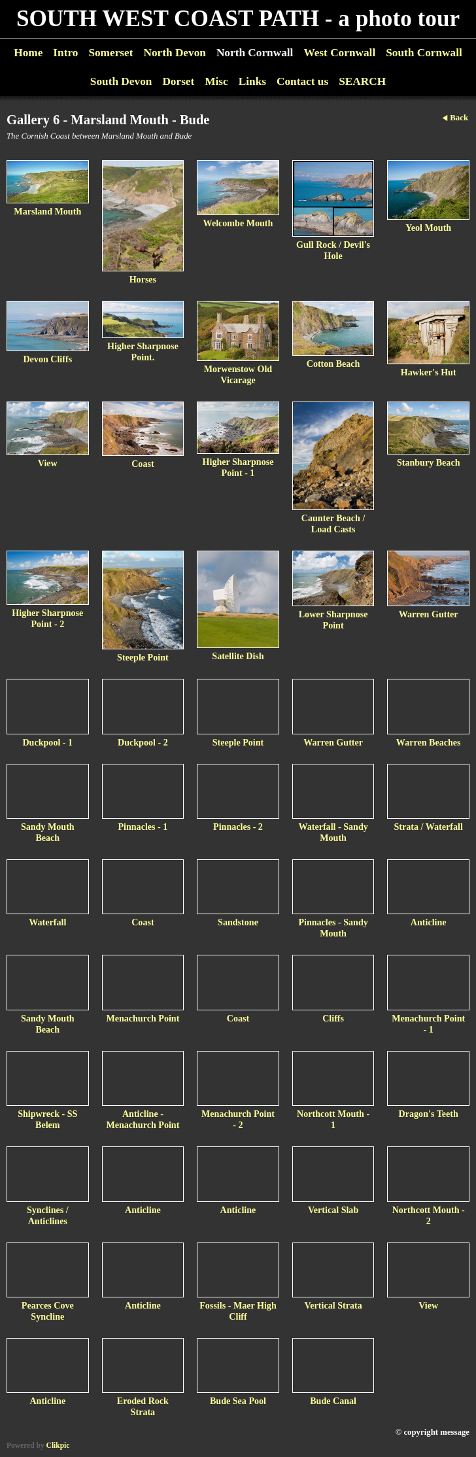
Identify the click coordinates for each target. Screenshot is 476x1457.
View (48, 463)
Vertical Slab (333, 1210)
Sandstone (238, 922)
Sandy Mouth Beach (48, 832)
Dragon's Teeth (428, 1113)
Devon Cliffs (47, 359)
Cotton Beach (333, 363)
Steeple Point (143, 657)
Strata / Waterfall (428, 826)
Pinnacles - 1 (142, 826)
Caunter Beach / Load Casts (333, 523)
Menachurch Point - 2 (238, 1119)
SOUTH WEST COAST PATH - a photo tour (238, 18)
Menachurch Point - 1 (428, 1024)
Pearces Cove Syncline (48, 1311)
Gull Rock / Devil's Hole (333, 250)
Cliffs (333, 1018)
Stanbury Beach (428, 462)
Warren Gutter (428, 614)
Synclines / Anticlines (48, 1215)
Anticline (429, 922)
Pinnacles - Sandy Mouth (332, 927)
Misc (216, 81)
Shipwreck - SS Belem (47, 1119)
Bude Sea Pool (238, 1401)
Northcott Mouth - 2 (428, 1215)
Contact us (302, 81)
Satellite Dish (238, 656)
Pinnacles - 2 (238, 826)
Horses (142, 279)
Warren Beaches (428, 742)
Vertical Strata (333, 1305)
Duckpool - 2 (143, 742)
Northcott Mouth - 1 (333, 1119)
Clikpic (58, 1445)
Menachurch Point (142, 1018)
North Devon (174, 52)
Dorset (178, 81)
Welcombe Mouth (238, 223)
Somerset (110, 52)
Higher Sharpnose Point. (142, 351)
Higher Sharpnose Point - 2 (47, 618)
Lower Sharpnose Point (333, 619)
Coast (142, 463)
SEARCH (362, 81)
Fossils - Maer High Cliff (237, 1311)
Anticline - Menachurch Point (142, 1119)
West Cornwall (339, 52)
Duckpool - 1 (47, 742)
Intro (65, 52)
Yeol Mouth (428, 227)
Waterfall (47, 922)
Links (252, 81)
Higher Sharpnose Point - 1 (238, 467)
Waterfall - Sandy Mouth (332, 832)
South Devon (121, 81)
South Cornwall (424, 52)
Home (28, 52)
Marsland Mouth (47, 211)
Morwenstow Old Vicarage (238, 374)
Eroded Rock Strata (143, 1406)
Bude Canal (333, 1401)
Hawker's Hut (428, 372)
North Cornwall (255, 52)
